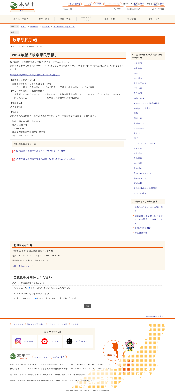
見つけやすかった (25, 298)
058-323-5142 (25, 256)
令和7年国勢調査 (143, 228)
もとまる (138, 148)
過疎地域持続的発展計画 (146, 188)
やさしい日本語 (74, 4)
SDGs (137, 73)
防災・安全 (154, 19)
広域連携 (138, 183)
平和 (136, 113)
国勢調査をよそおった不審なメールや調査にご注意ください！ (149, 219)
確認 (87, 306)
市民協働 (138, 93)
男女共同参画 (140, 83)
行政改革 (138, 88)
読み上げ (98, 4)
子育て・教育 (43, 19)
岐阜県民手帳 (141, 233)
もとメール (139, 133)
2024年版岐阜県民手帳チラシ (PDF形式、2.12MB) (40, 151)
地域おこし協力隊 (142, 108)
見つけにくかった (68, 298)
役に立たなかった (62, 288)
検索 (119, 9)
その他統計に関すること (64, 27)
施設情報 (138, 163)
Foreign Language (112, 4)
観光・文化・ (87, 19)
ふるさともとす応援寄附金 (147, 103)
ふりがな (87, 4)
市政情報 (131, 19)
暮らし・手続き (21, 19)
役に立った (21, 288)
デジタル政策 (140, 193)
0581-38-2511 (83, 369)
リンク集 (74, 324)
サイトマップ (17, 324)
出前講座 (138, 168)
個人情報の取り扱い (35, 324)
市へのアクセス (41, 357)
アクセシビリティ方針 (57, 324)
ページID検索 (159, 9)
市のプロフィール (142, 173)
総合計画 (138, 63)
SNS (136, 138)
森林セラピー (140, 178)
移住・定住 (139, 98)
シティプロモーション (144, 143)
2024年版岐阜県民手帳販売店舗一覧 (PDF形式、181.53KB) (44, 159)
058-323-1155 (83, 364)
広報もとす (139, 123)
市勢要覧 (138, 158)
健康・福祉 (65, 19)
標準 (142, 4)
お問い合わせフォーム (23, 266)
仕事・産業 (109, 19)
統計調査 (46, 27)
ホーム (23, 27)
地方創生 (138, 68)
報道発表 (138, 153)
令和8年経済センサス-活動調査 (149, 209)
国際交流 (138, 118)
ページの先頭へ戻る (154, 316)
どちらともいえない (40, 288)
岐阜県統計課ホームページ (35, 75)
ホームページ (140, 128)
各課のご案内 (59, 357)
